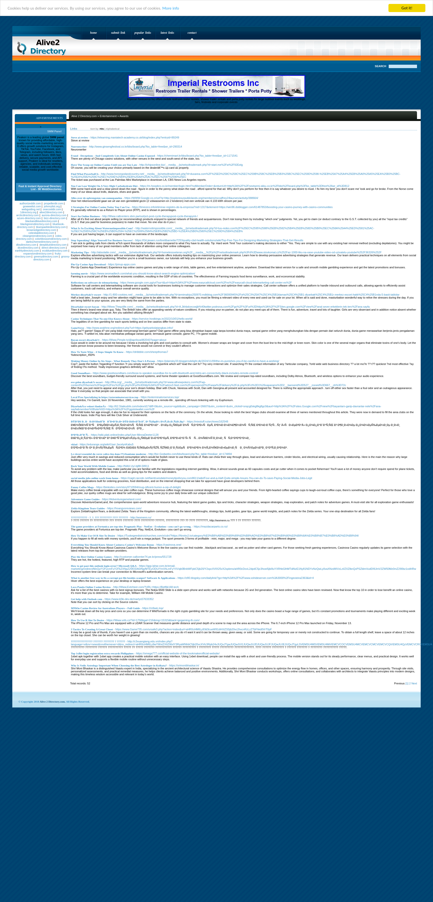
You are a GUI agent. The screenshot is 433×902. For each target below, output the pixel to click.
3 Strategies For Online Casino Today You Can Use (100, 207)
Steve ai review (79, 137)
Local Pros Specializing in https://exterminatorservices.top (104, 397)
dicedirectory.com (27, 247)
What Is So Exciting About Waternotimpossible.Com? (102, 228)
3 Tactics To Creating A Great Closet (92, 629)
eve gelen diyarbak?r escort (87, 382)
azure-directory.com (29, 218)
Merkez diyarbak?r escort (86, 294)
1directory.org (28, 212)
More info (170, 8)
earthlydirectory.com (27, 250)
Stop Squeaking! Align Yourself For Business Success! (102, 240)
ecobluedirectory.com (55, 250)
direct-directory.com (53, 247)
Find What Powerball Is (85, 173)
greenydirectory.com (46, 256)
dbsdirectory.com (26, 244)
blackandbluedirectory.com (41, 221)
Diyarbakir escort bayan (85, 306)
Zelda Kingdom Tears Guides (88, 508)
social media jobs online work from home (94, 478)
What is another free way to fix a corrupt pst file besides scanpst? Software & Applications (123, 577)
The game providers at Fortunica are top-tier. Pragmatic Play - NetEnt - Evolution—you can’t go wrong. (131, 526)
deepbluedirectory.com (52, 244)
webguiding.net (31, 209)
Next (414, 683)
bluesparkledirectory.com (51, 227)
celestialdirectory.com (41, 232)
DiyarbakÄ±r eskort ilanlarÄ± (88, 406)
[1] (406, 683)
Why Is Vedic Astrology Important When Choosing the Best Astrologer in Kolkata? (119, 665)
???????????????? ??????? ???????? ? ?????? (98, 641)
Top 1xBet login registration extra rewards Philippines (102, 653)
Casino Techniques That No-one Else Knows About (100, 318)
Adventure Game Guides (85, 499)
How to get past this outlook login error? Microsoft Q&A (104, 565)
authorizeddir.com (30, 203)
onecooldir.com (52, 209)
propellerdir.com (53, 203)
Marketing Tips (80, 252)
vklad (74, 444)
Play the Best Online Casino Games (91, 556)
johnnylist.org (52, 206)
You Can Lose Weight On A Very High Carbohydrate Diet (104, 185)
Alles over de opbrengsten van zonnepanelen (96, 197)
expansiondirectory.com (37, 253)
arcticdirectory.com (27, 215)
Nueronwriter (79, 146)
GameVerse (77, 327)
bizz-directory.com (54, 218)
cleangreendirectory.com (37, 235)
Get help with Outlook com (86, 599)
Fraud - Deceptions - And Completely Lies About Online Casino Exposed (113, 155)
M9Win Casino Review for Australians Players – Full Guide (105, 608)
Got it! (406, 8)
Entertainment (108, 116)
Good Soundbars (80, 373)
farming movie (79, 273)
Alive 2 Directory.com (43, 46)
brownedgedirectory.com (41, 229)
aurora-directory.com (54, 215)
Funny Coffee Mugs (82, 487)
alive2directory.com (51, 212)
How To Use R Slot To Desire (87, 620)
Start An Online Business (85, 216)
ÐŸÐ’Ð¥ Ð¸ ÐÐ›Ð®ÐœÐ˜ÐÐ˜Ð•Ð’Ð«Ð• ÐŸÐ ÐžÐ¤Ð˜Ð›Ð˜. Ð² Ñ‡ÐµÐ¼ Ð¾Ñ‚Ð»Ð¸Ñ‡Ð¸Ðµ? (128, 421)
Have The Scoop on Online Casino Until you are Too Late (104, 164)
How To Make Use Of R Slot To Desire (93, 535)
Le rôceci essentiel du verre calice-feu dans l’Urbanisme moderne (108, 453)
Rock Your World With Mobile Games (93, 466)
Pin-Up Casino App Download (88, 264)
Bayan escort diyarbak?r (85, 339)
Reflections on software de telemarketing (94, 282)
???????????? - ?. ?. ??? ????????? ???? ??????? (99, 517)
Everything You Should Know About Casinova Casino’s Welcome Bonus (112, 544)
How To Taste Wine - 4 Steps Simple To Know (97, 351)
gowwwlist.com (32, 206)
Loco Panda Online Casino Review (91, 587)
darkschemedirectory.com (41, 241)
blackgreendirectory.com (35, 224)
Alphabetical (112, 129)
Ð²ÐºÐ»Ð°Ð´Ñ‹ (80, 434)
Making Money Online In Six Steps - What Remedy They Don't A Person (113, 361)
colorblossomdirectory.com (51, 238)
